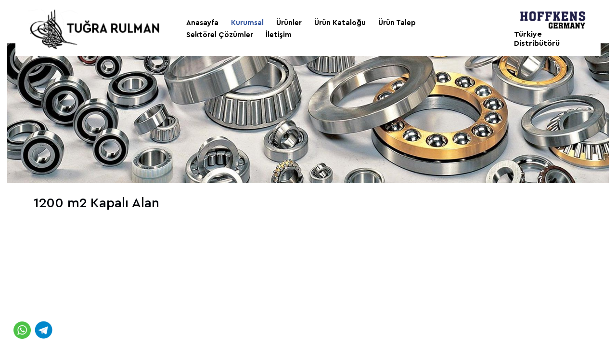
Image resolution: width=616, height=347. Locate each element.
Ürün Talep (397, 23)
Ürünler (289, 23)
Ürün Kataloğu (340, 23)
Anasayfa (202, 23)
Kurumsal (247, 23)
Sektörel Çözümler (219, 35)
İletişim (279, 35)
